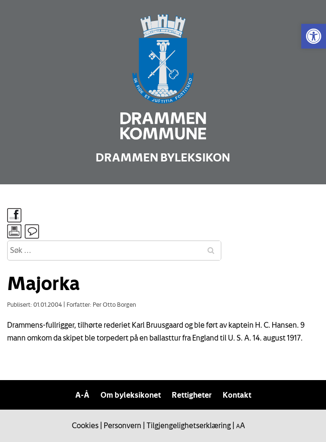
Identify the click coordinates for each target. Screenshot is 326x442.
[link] (313, 36)
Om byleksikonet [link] (130, 395)
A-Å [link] (82, 395)
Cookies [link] (85, 425)
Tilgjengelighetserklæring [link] (189, 425)
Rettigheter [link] (192, 395)
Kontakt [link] (237, 395)
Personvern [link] (122, 425)
